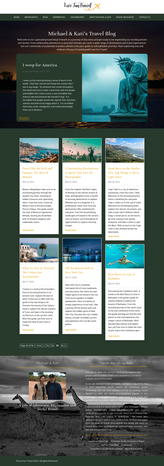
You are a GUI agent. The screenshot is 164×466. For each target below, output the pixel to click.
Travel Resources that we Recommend (106, 449)
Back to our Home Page (98, 441)
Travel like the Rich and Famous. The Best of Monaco (37, 173)
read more (28, 230)
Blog (45, 17)
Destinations (31, 17)
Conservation (77, 17)
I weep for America (64, 65)
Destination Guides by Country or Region (128, 441)
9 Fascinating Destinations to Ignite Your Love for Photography (82, 173)
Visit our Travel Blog (109, 445)
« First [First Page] (38, 345)
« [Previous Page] (43, 345)
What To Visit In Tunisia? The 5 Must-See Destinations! (38, 272)
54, (52, 345)
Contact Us (144, 17)
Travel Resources (125, 17)
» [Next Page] (66, 345)
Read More (49, 118)
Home (16, 17)
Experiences (59, 17)
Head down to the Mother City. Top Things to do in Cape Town (124, 173)
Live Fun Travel (56, 71)
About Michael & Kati (100, 17)
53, (47, 345)
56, (62, 345)
